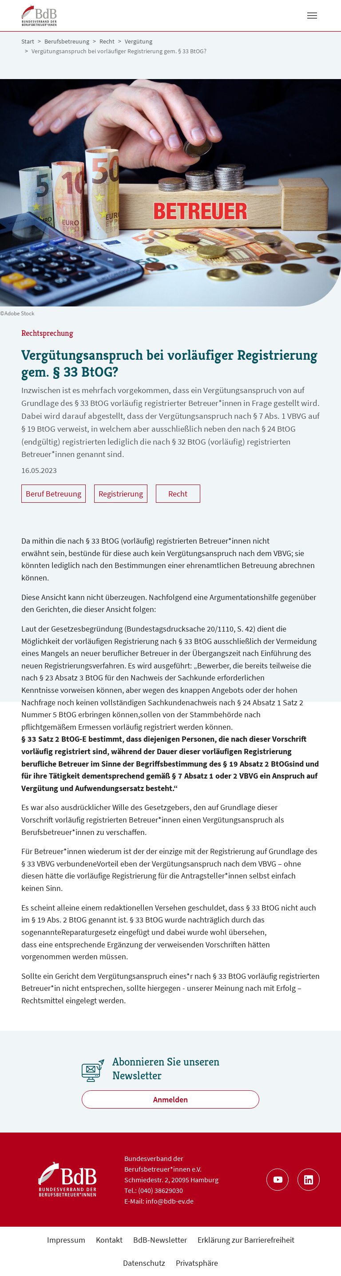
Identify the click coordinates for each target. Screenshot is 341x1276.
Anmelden (170, 1099)
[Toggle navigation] (312, 15)
